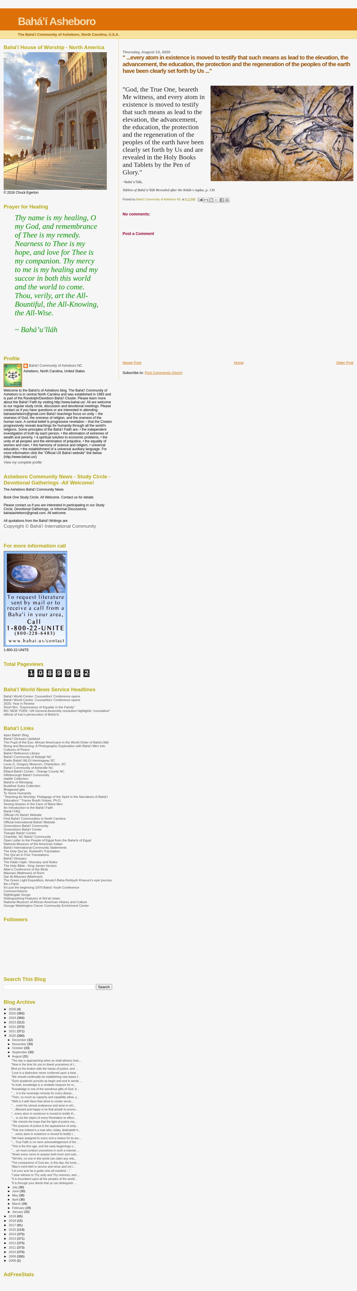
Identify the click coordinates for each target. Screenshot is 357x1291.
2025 (13, 1013)
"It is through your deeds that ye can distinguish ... (43, 1183)
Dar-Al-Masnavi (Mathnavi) (23, 876)
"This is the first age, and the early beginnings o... (43, 1146)
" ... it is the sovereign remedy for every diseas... (42, 1093)
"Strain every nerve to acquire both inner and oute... (45, 1154)
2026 (13, 1009)
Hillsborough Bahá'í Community (26, 775)
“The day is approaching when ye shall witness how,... (46, 1060)
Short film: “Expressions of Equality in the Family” (39, 707)
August (17, 1056)
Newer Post (131, 363)
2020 (13, 1035)
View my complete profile (23, 462)
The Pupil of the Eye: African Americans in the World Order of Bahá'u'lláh (56, 742)
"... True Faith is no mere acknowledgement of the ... (45, 1142)
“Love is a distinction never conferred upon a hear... (44, 1072)
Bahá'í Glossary (15, 858)
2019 (13, 1216)
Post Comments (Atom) (163, 373)
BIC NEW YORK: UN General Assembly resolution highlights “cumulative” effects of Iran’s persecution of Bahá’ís (57, 712)
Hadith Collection (16, 778)
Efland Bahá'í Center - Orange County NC (34, 771)
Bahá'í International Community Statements (35, 847)
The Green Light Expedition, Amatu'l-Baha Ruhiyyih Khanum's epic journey (58, 880)
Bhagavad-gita (14, 789)
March (17, 1203)
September (20, 1052)
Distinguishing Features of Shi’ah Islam (32, 898)
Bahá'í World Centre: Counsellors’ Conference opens (42, 696)
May (15, 1195)
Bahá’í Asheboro (56, 21)
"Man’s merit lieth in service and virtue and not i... (43, 1166)
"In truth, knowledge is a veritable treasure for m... (43, 1084)
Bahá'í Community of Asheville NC (28, 767)
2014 (13, 1234)
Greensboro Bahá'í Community (26, 825)
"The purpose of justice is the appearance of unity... (44, 1125)
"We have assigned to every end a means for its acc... (46, 1138)
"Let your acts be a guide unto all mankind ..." (40, 1170)
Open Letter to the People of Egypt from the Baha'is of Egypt (47, 840)
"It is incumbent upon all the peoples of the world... (44, 1178)
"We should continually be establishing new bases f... (45, 1076)
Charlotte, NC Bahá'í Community (27, 836)
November (19, 1044)
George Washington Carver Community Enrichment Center (46, 905)
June (16, 1191)
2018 (13, 1220)
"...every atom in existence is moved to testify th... (43, 1113)
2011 (13, 1247)
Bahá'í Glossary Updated (22, 738)
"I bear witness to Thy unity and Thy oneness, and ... (45, 1175)
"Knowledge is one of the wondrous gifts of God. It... (45, 1089)
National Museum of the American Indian (33, 844)
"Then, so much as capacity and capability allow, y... (45, 1097)
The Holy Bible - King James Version (30, 865)
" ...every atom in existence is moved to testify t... (43, 1134)
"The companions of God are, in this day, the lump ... (45, 1162)
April (15, 1199)
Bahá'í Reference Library (22, 753)
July (15, 1187)
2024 (13, 1017)
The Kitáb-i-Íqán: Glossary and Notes (30, 862)
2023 (13, 1022)
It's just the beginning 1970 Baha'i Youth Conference (41, 887)
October (18, 1048)
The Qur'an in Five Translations (26, 854)
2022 (13, 1026)
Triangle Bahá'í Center (20, 833)
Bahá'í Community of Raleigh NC (28, 757)
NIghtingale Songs (17, 894)
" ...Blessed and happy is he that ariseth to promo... (44, 1109)
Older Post (344, 363)
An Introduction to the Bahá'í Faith (28, 807)
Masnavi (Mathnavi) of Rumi (24, 873)
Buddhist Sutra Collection (22, 786)
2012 (13, 1243)
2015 (13, 1229)
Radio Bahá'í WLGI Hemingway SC (29, 760)
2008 (13, 1260)
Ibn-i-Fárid (11, 884)
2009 (13, 1256)
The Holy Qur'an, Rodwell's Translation (32, 851)
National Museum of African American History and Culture (45, 902)
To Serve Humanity (17, 793)
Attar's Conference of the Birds (26, 869)
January (18, 1211)
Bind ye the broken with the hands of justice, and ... (44, 1068)
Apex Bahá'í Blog (16, 735)
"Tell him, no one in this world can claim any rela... (43, 1158)
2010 (13, 1252)
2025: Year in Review (19, 703)
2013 (13, 1238)
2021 (13, 1031)
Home (239, 363)
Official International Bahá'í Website (29, 822)
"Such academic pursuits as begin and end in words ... (46, 1081)
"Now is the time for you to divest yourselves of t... (43, 1064)
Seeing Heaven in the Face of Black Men (33, 804)
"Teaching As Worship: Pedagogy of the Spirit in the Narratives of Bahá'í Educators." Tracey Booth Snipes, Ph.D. (56, 798)
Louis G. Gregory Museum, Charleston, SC (35, 764)
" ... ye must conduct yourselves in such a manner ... (45, 1150)
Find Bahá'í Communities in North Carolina (35, 818)
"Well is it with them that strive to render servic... (42, 1101)
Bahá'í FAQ (12, 811)
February (19, 1208)
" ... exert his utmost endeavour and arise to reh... (43, 1105)
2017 (13, 1225)
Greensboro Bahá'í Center (23, 829)
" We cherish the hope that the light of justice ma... (44, 1121)
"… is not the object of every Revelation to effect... (43, 1117)
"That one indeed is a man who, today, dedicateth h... (46, 1130)
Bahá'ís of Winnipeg (18, 782)
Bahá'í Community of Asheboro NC (55, 366)
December (19, 1040)
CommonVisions (15, 891)
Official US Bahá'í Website (23, 815)
